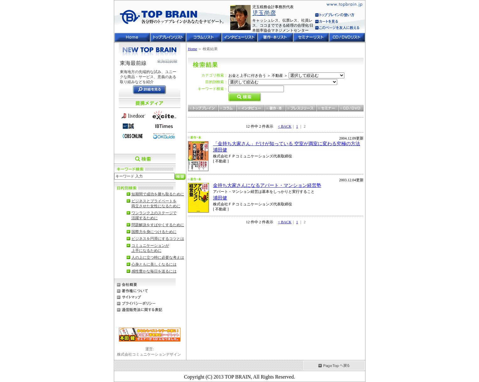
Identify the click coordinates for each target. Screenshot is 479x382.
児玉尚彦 (264, 13)
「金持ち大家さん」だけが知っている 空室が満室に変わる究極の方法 (286, 143)
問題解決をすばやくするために (157, 225)
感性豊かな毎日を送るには (154, 271)
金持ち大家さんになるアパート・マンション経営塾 (267, 185)
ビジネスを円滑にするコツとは (157, 238)
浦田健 (220, 149)
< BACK (284, 126)
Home (192, 49)
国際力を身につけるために (154, 232)
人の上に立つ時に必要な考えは (157, 257)
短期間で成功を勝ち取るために (157, 194)
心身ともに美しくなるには (154, 264)
